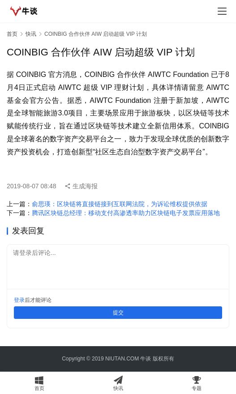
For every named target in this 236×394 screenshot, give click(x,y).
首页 (12, 34)
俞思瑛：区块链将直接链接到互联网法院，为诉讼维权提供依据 (119, 204)
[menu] (222, 11)
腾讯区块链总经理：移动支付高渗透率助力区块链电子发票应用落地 (126, 212)
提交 (118, 312)
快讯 (31, 34)
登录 (19, 300)
